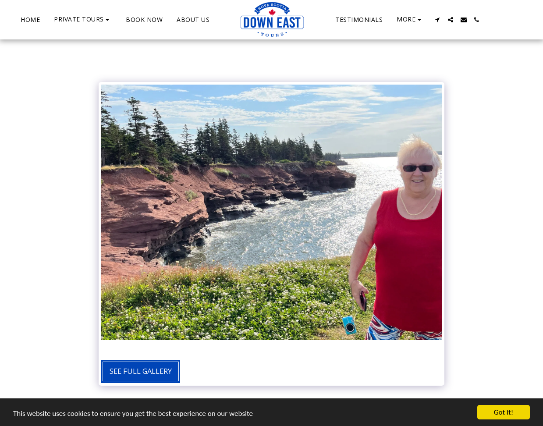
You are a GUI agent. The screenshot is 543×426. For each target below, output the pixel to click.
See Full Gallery (141, 371)
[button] (82, 19)
